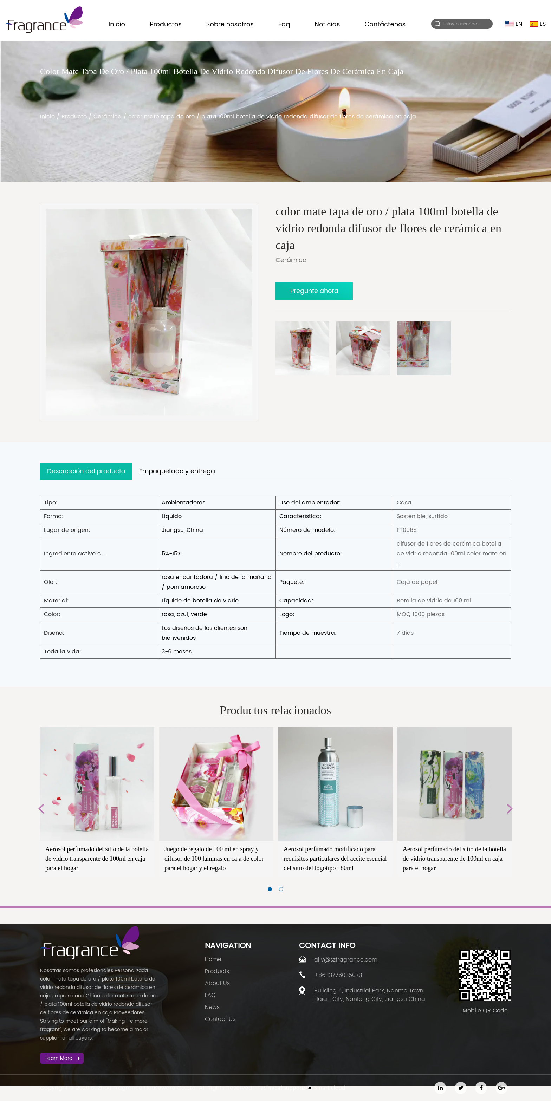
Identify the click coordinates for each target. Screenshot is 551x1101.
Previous (41, 808)
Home (213, 959)
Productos (166, 24)
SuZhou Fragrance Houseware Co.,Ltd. (144, 1088)
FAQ (210, 995)
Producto (74, 116)
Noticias (327, 24)
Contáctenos (385, 24)
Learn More (62, 1058)
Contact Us (220, 1019)
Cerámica (107, 116)
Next (509, 808)
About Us (217, 983)
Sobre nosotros (230, 24)
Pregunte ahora (314, 291)
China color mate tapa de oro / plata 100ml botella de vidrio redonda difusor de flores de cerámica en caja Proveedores (99, 1004)
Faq (284, 24)
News (212, 1007)
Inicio (117, 24)
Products (217, 971)
